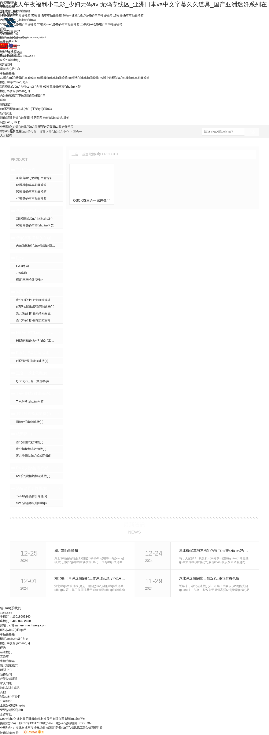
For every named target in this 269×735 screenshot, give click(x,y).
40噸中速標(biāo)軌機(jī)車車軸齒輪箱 (88, 15)
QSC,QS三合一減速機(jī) (32, 381)
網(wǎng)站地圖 (66, 723)
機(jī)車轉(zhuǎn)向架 (14, 82)
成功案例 (6, 64)
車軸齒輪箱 (7, 6)
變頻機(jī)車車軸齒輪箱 (15, 11)
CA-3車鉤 (6, 33)
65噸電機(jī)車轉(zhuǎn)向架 (62, 86)
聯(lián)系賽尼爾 (10, 131)
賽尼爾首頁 (7, 2)
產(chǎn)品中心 (10, 68)
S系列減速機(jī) (10, 46)
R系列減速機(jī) (10, 60)
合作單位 (68, 126)
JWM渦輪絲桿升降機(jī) (31, 496)
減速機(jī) (6, 42)
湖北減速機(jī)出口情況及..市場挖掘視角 (209, 578)
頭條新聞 (6, 117)
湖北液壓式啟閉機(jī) (29, 442)
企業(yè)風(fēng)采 (25, 126)
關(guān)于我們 (10, 122)
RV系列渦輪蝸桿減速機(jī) (35, 468)
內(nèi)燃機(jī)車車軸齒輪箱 (18, 20)
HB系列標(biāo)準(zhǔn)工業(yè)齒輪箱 (26, 108)
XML (90, 723)
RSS (81, 723)
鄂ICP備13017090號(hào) (36, 723)
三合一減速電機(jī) (31, 373)
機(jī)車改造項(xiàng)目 (15, 91)
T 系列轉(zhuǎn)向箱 (30, 401)
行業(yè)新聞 (21, 117)
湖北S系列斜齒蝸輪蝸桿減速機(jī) (38, 313)
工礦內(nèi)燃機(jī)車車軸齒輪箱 (101, 24)
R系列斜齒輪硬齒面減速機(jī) (35, 306)
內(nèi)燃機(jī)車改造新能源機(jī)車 (22, 95)
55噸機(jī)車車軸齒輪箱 (46, 15)
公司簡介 (6, 126)
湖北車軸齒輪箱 (66, 550)
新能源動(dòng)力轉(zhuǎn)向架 (21, 86)
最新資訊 (134, 524)
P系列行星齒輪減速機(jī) (35, 353)
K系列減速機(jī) (10, 51)
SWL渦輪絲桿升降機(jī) (31, 503)
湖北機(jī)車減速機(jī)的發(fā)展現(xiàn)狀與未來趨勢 (214, 550)
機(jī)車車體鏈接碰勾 (13, 37)
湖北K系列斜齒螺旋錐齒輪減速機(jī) (39, 320)
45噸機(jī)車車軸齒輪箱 (31, 198)
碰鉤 (3, 28)
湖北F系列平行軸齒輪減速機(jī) (36, 300)
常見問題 (36, 117)
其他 (66, 117)
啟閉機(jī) (24, 434)
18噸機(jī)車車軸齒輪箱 (128, 15)
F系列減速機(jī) (10, 55)
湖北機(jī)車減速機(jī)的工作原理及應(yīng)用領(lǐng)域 (89, 578)
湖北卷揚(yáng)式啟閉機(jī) (34, 455)
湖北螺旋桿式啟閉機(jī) (31, 449)
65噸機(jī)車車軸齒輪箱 (15, 15)
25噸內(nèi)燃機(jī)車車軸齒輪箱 (58, 24)
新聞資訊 (6, 113)
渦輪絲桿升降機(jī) (31, 488)
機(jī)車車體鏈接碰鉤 (29, 279)
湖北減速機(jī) (9, 665)
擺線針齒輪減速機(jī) (33, 414)
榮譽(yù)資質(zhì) (49, 126)
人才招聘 (6, 135)
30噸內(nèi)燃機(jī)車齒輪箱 (18, 24)
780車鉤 (21, 272)
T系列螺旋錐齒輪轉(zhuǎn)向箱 (35, 393)
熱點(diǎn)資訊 (53, 117)
